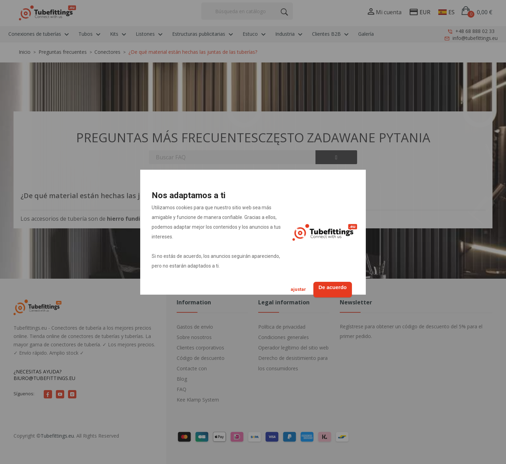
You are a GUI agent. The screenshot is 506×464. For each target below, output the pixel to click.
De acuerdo (329, 286)
